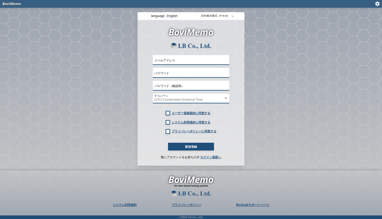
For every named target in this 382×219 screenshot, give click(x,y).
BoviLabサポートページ (252, 205)
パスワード (161, 73)
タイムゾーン (161, 95)
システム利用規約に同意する (191, 122)
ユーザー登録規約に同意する (191, 113)
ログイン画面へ (210, 157)
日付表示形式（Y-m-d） (218, 16)
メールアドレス (164, 60)
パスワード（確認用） (169, 86)
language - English (164, 16)
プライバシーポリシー (186, 205)
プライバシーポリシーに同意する (194, 131)
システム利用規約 (125, 205)
